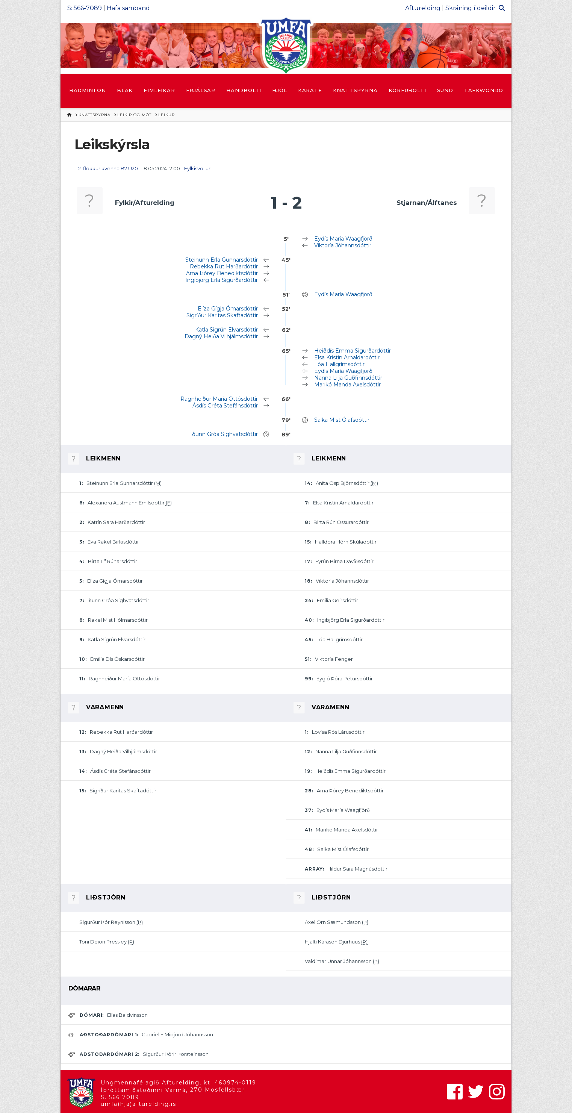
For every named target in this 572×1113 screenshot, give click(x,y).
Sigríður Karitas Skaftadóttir (222, 315)
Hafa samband (128, 8)
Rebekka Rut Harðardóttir (224, 266)
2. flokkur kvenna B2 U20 (108, 168)
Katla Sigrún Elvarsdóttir (226, 329)
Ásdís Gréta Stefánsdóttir (225, 405)
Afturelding (422, 8)
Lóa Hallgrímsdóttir (339, 364)
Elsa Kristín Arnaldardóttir (347, 357)
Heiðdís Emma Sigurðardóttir (352, 350)
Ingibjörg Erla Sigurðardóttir (221, 280)
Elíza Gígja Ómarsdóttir (228, 308)
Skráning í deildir (470, 8)
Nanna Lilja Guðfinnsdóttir (348, 377)
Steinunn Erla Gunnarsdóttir (221, 259)
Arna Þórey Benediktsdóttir (222, 273)
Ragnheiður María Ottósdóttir (219, 398)
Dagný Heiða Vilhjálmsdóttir (221, 336)
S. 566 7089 (120, 1097)
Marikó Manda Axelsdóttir (347, 384)
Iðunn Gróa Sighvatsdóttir (224, 434)
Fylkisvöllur (197, 168)
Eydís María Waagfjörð (343, 238)
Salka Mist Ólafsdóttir (341, 419)
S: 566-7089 (84, 8)
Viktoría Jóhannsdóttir (342, 245)
